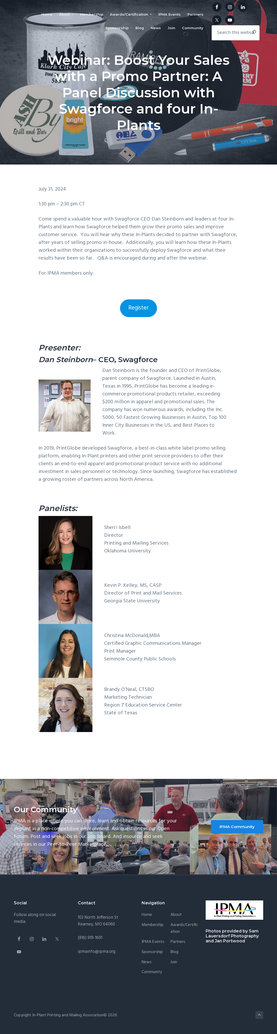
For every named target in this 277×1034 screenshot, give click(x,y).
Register (138, 308)
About (176, 915)
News (147, 962)
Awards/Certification (184, 928)
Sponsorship (152, 952)
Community (152, 972)
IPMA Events (153, 942)
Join (174, 962)
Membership (152, 925)
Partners (178, 942)
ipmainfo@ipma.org (96, 951)
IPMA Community (237, 826)
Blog (174, 952)
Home (147, 915)
